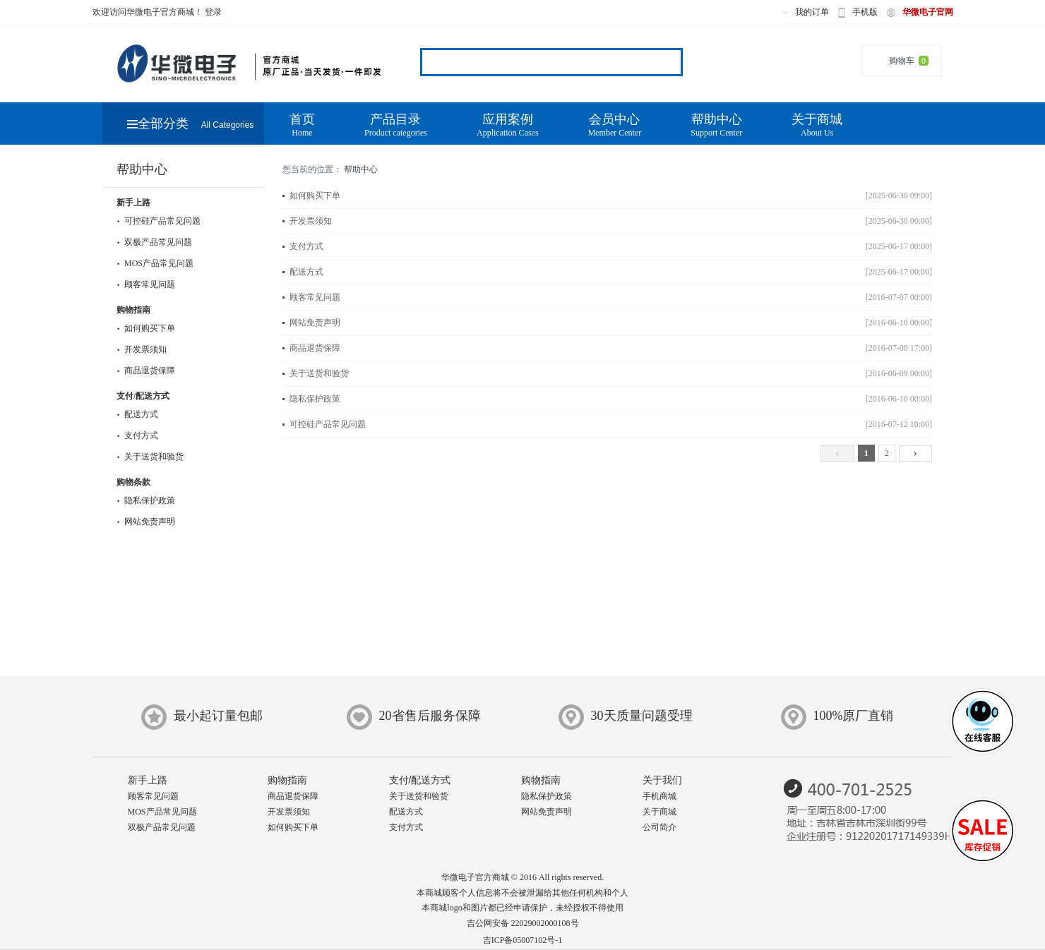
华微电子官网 (927, 12)
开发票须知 (142, 349)
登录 (213, 12)
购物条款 (133, 482)
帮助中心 (716, 125)
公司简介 (659, 827)
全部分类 (190, 123)
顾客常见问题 (146, 284)
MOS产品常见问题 (155, 263)
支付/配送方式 (143, 396)
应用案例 (508, 125)
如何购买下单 (146, 328)
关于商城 (817, 125)
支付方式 (137, 435)
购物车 (901, 61)
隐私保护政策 (146, 500)
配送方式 (137, 414)
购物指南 (133, 310)
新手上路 (133, 203)
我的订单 (812, 12)
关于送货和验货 (150, 457)
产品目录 (395, 125)
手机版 (865, 12)
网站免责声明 (146, 522)
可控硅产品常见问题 (159, 221)
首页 (302, 125)
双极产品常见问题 (154, 242)
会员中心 (615, 125)
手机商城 (659, 796)
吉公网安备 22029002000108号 (523, 923)
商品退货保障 (146, 370)
